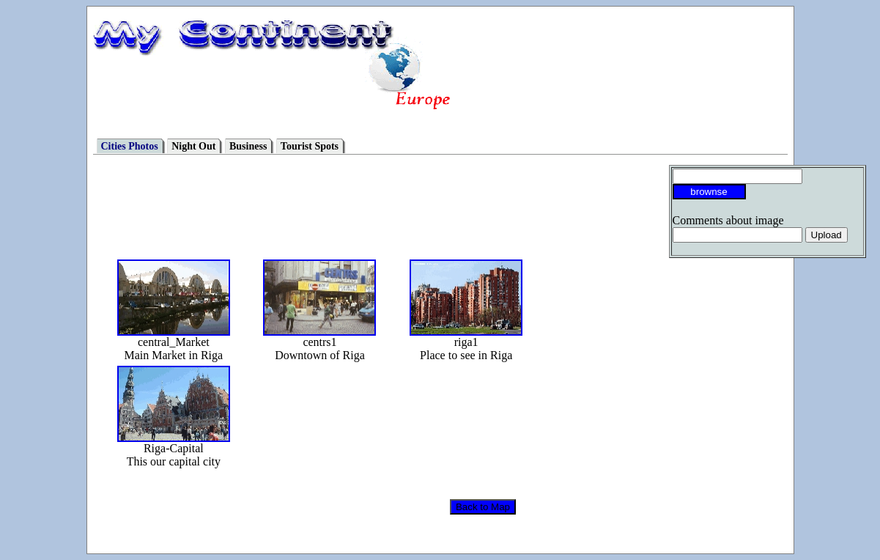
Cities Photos (129, 146)
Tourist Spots (310, 146)
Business (248, 146)
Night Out (193, 146)
